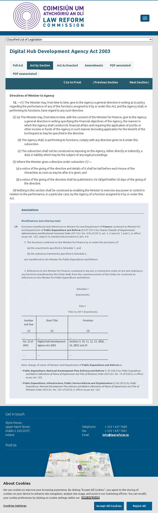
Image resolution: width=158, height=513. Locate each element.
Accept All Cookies (109, 505)
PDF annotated (120, 65)
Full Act (18, 65)
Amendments (94, 65)
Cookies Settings (15, 505)
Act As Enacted (67, 65)
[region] (79, 495)
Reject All (139, 505)
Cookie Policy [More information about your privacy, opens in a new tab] (90, 497)
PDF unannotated (25, 73)
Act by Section (40, 65)
